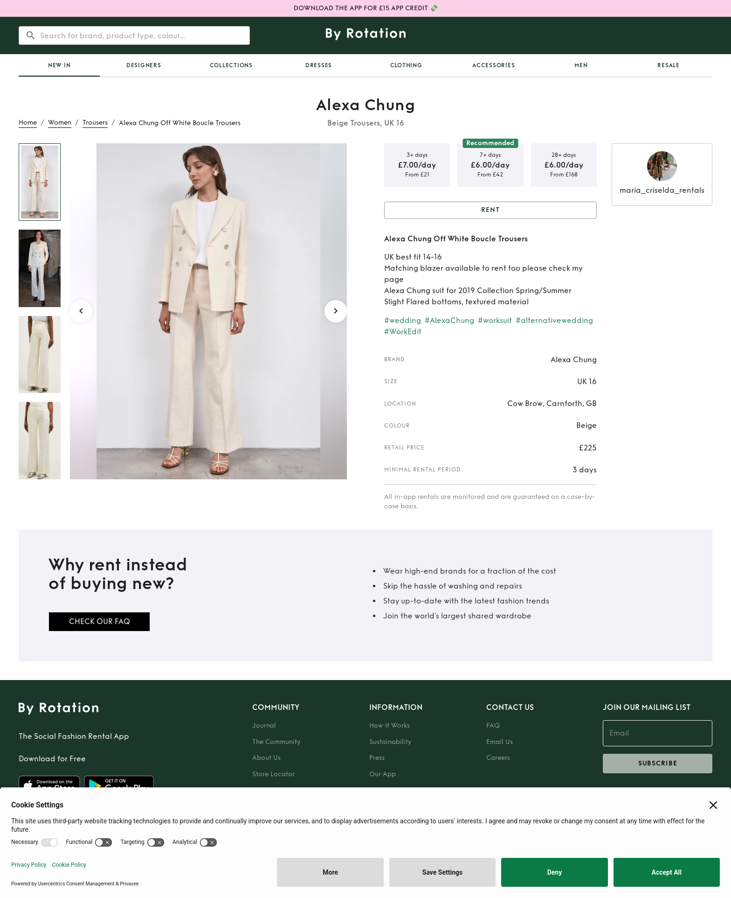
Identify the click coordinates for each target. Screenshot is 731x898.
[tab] (59, 65)
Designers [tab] (143, 65)
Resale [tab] (668, 65)
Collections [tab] (231, 65)
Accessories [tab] (493, 65)
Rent (490, 210)
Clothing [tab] (406, 65)
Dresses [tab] (318, 65)
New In (59, 65)
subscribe (657, 763)
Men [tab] (580, 65)
